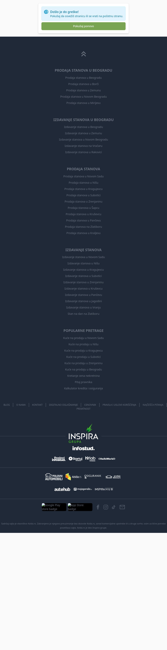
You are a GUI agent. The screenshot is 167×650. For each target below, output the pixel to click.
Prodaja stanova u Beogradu (83, 450)
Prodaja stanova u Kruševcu (84, 587)
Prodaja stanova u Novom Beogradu (83, 469)
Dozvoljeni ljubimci (43, 45)
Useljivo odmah (71, 45)
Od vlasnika (117, 45)
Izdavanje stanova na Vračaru (83, 518)
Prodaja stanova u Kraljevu (83, 605)
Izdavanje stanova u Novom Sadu (83, 629)
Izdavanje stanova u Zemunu (84, 506)
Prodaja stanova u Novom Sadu (83, 549)
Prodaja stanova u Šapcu (83, 580)
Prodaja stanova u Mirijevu (83, 475)
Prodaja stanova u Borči (83, 456)
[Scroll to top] (83, 426)
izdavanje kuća (45, 109)
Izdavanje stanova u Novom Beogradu (83, 512)
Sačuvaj (101, 127)
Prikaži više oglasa (48, 258)
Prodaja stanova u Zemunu (83, 463)
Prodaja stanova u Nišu (83, 555)
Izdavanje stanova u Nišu (84, 636)
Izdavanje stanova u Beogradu (83, 499)
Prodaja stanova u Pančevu (83, 593)
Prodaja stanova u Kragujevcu (83, 561)
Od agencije (95, 45)
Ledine (62, 109)
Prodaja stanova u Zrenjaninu (83, 574)
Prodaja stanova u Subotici (83, 568)
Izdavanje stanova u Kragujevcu (83, 642)
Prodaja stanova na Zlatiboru (83, 599)
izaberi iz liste (73, 25)
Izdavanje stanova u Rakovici (83, 525)
